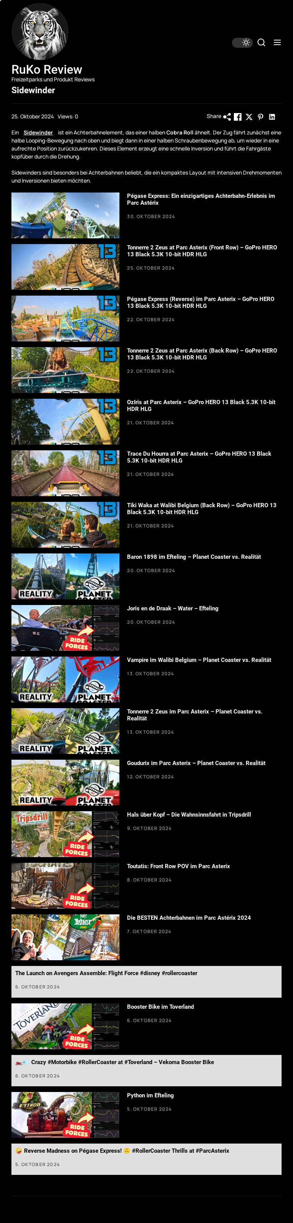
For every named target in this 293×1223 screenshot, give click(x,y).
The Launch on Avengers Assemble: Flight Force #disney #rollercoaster (106, 973)
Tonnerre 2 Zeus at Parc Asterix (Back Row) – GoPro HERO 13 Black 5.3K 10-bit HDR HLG (202, 354)
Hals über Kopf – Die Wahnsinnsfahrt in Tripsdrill (189, 814)
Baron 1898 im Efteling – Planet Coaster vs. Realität (194, 556)
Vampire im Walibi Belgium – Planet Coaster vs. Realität (199, 660)
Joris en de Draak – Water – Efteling (173, 608)
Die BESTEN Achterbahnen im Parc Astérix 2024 (189, 917)
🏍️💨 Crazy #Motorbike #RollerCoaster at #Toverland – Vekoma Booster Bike (114, 1062)
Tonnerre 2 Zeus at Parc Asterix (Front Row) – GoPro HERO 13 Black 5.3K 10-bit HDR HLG (202, 251)
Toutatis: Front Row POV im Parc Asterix (178, 866)
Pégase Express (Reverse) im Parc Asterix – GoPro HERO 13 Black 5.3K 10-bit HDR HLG (200, 302)
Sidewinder (38, 132)
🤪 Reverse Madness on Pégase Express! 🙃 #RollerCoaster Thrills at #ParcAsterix (122, 1150)
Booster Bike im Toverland (160, 1006)
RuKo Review (46, 69)
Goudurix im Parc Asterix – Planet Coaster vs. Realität (196, 763)
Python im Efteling (150, 1095)
